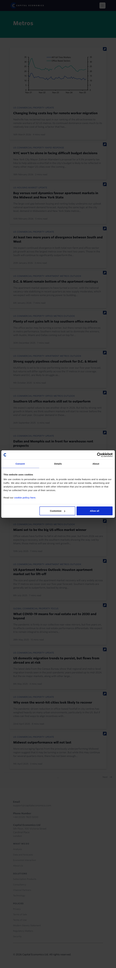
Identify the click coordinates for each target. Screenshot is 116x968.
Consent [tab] (20, 463)
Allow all (94, 511)
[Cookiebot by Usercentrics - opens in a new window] (99, 455)
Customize (57, 511)
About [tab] (96, 463)
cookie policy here (24, 497)
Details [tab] (58, 463)
